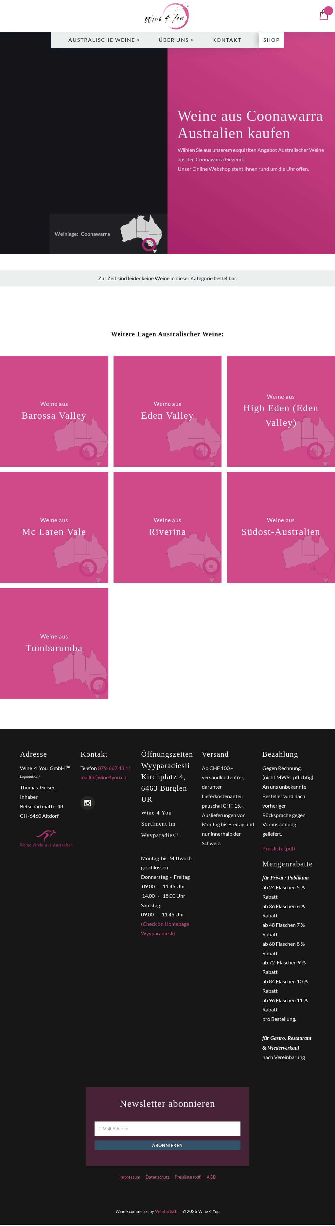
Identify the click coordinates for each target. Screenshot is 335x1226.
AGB (211, 1178)
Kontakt (226, 41)
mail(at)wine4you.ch (103, 778)
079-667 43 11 (114, 769)
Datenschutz (157, 1178)
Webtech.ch (166, 1212)
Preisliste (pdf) (278, 850)
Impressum (129, 1178)
